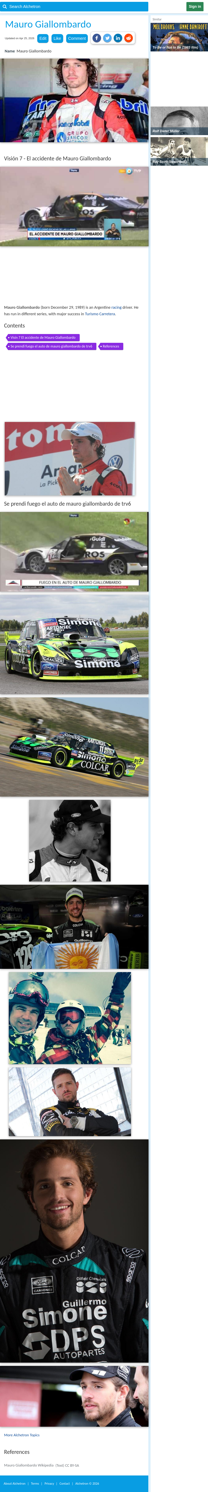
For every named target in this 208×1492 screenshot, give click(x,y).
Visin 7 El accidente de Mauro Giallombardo (43, 337)
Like (57, 38)
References (111, 346)
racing (116, 307)
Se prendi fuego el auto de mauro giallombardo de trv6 (51, 346)
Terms (35, 1483)
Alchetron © (87, 1483)
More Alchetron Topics (22, 1435)
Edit (42, 38)
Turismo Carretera (100, 313)
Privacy (49, 1483)
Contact (64, 1483)
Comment (77, 38)
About (14, 1483)
